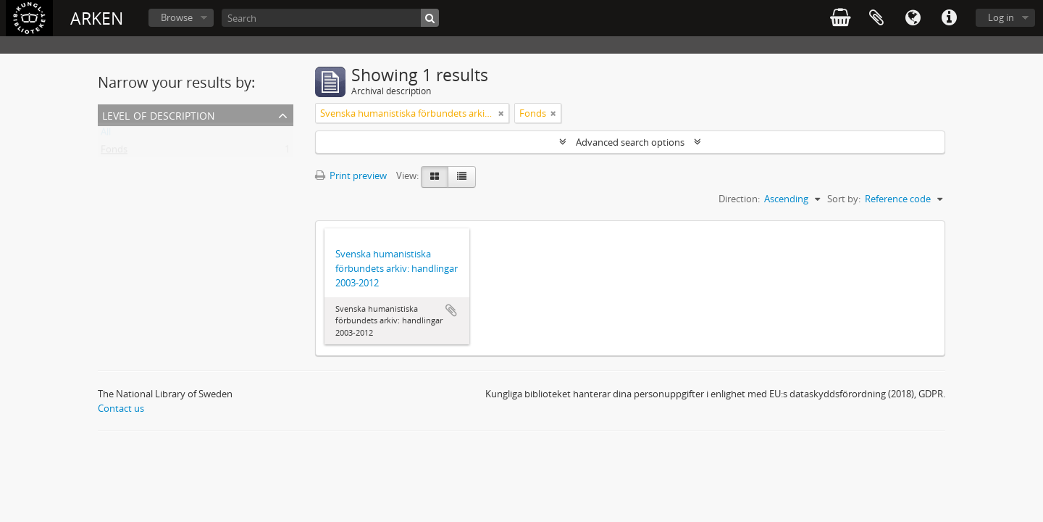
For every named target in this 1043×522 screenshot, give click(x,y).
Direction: (739, 198)
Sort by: (843, 198)
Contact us (121, 408)
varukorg (840, 18)
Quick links (949, 18)
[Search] (330, 18)
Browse (177, 17)
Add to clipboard (451, 310)
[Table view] (462, 177)
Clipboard (876, 18)
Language (913, 18)
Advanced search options (630, 142)
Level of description (158, 114)
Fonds (114, 152)
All (106, 134)
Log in (1001, 17)
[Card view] (434, 177)
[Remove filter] (501, 113)
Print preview (351, 175)
